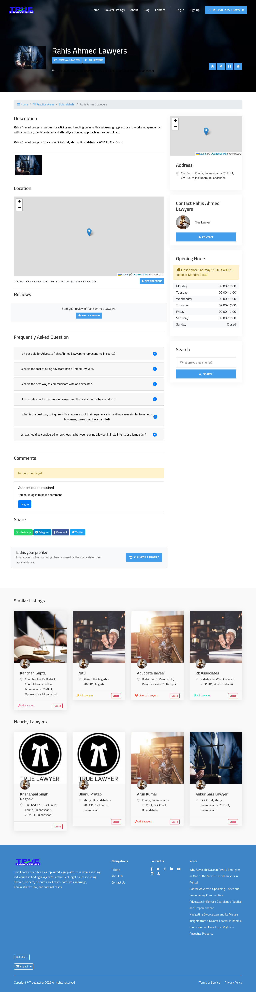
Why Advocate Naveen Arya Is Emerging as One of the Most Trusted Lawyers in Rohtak (215, 876)
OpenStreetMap (141, 274)
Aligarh (99, 684)
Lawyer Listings (115, 10)
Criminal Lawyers (67, 60)
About (134, 10)
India (21, 957)
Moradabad (49, 694)
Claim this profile (144, 557)
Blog (147, 10)
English (22, 966)
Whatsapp (23, 532)
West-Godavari (223, 684)
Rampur (171, 684)
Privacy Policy (233, 982)
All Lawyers (94, 60)
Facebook (60, 532)
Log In (180, 10)
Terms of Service (209, 982)
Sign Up (194, 10)
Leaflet (123, 274)
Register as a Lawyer (226, 10)
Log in (25, 504)
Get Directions (151, 281)
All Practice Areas (43, 104)
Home (95, 10)
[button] (89, 232)
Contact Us (118, 882)
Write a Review (89, 315)
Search (206, 374)
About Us (117, 876)
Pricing (116, 870)
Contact (160, 10)
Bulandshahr (67, 104)
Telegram (42, 532)
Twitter (78, 532)
